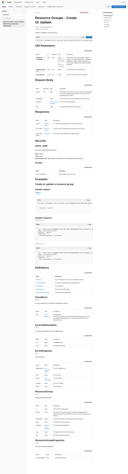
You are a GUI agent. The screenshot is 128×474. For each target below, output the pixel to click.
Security (106, 22)
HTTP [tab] (38, 194)
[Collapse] (24, 11)
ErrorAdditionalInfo (41, 282)
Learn (37, 12)
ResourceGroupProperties (43, 292)
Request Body (107, 18)
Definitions (106, 26)
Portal (108, 6)
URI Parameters (108, 15)
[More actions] (91, 12)
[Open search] (120, 2)
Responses (107, 20)
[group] (64, 40)
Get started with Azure (119, 6)
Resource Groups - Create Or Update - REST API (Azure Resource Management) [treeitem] (14, 24)
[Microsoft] (3, 2)
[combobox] (13, 14)
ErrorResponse (40, 286)
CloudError (47, 133)
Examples (106, 24)
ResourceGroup (40, 289)
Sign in (124, 2)
